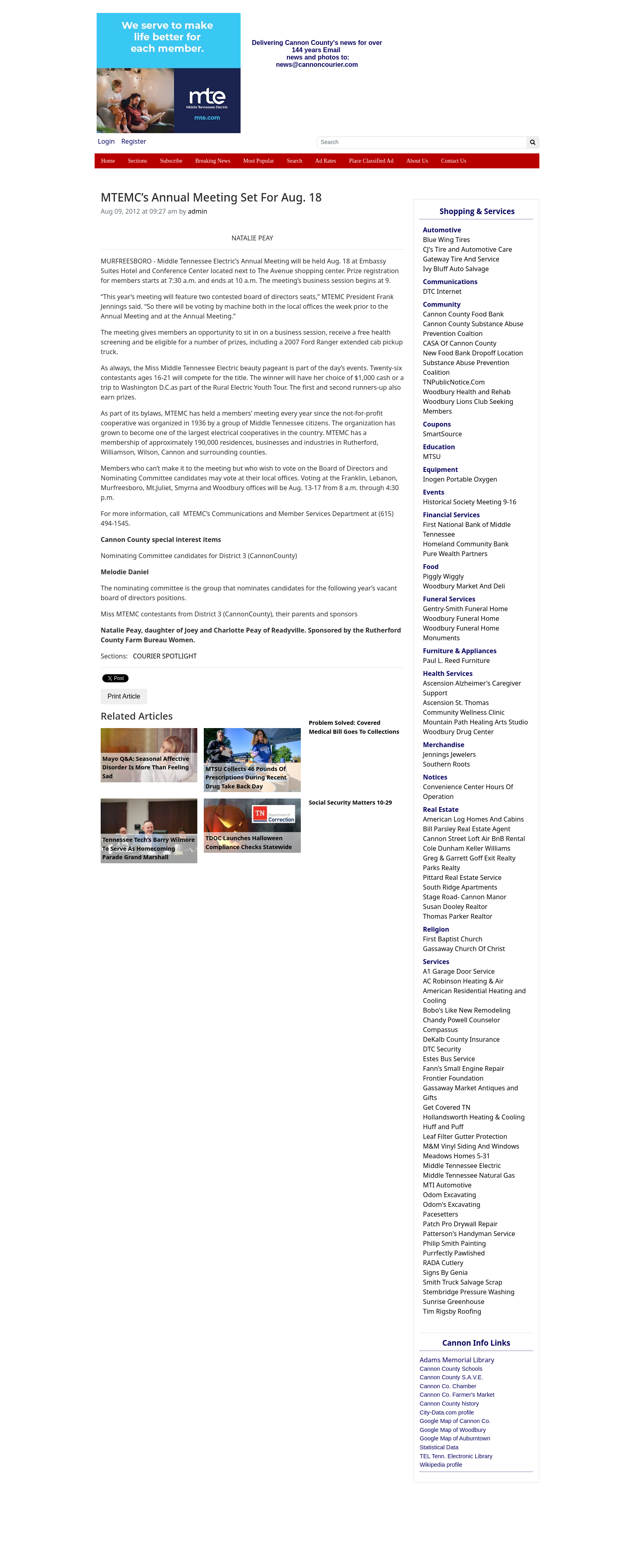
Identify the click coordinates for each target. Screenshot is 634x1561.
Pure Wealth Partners (455, 553)
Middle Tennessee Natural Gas (469, 1175)
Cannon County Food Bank (463, 314)
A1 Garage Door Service (459, 971)
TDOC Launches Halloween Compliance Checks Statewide (248, 842)
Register (133, 141)
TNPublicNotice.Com (454, 382)
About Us (417, 161)
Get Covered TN (447, 1107)
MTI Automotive (447, 1185)
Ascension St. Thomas (456, 702)
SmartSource (442, 433)
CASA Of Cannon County (460, 343)
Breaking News (212, 161)
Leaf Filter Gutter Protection (465, 1136)
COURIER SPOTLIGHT (165, 656)
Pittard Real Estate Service (462, 877)
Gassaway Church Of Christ (464, 948)
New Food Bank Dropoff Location (473, 352)
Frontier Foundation (453, 1078)
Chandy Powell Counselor (461, 1019)
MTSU (432, 456)
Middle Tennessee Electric (462, 1165)
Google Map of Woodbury (453, 1430)
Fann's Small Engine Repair (463, 1068)
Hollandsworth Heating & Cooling (474, 1117)
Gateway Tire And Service (461, 259)
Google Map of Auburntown (455, 1438)
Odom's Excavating (451, 1204)
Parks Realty (441, 867)
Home (108, 161)
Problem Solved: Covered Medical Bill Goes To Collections (354, 727)
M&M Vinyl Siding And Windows (471, 1146)
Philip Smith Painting (454, 1243)
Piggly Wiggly (443, 576)
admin (197, 211)
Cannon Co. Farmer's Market (457, 1394)
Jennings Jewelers (449, 754)
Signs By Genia (445, 1272)
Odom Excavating (449, 1194)
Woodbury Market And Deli (464, 586)
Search (294, 161)
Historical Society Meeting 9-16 (469, 501)
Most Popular (258, 161)
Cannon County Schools (451, 1369)
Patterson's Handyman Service (469, 1233)
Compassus (440, 1029)
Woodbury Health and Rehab (467, 391)
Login (106, 141)
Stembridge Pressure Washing (469, 1291)
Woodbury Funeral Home (461, 618)
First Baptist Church (452, 938)
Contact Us (454, 161)
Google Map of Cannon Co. (455, 1421)
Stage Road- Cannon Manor (465, 896)
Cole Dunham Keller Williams (467, 848)
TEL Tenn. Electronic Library (456, 1456)
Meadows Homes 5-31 (456, 1155)
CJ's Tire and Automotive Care (467, 249)
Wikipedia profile (441, 1464)
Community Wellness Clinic (464, 712)
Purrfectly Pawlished (454, 1253)
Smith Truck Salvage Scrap (462, 1282)
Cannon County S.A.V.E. (451, 1377)
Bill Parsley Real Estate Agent (466, 828)
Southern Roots (446, 764)
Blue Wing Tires (446, 239)
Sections (137, 161)
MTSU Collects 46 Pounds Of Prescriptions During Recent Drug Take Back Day (245, 777)
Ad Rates (325, 161)
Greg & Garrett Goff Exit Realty (469, 858)
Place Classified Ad (371, 161)
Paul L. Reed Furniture (456, 660)
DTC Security (442, 1049)
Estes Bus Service (449, 1058)
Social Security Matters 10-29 (350, 802)
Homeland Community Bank (466, 543)
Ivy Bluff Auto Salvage (456, 268)
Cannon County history (449, 1403)
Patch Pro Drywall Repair (460, 1223)
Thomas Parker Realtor (457, 916)
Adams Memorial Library (457, 1359)
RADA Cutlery (443, 1262)
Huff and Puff (443, 1126)
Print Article (124, 696)
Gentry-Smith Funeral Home (465, 608)
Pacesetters (440, 1214)
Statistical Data (439, 1447)
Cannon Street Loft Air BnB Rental (474, 838)
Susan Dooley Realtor (455, 906)
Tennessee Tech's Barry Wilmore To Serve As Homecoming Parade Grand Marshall (148, 848)
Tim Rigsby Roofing (452, 1311)
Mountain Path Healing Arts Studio (475, 722)
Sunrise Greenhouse (453, 1301)
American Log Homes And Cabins (473, 819)
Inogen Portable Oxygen (460, 479)
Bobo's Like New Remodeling (467, 1010)
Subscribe (171, 161)
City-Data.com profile (447, 1412)
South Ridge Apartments (460, 887)
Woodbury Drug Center (458, 731)
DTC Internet (442, 291)
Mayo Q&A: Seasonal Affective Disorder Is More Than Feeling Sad (145, 767)
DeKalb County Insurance (461, 1039)
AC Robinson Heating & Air (463, 981)
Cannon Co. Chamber (448, 1386)
